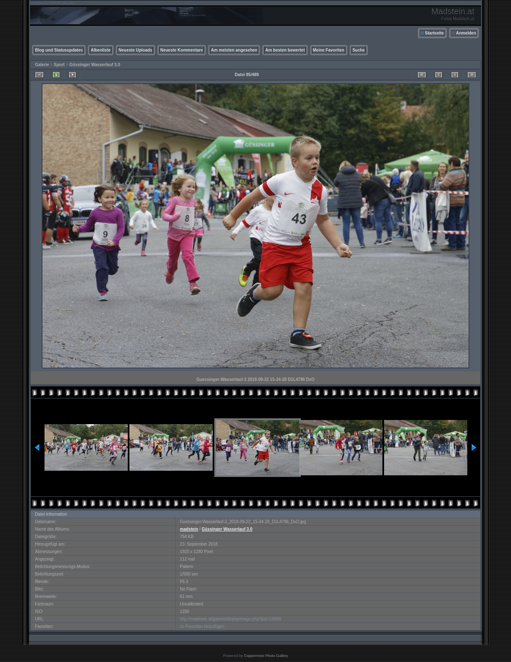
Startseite (434, 33)
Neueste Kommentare (181, 50)
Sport (59, 64)
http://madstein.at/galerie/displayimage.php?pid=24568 (230, 619)
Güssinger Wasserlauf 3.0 (94, 64)
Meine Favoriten (329, 50)
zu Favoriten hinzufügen (202, 626)
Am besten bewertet (285, 50)
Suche (358, 50)
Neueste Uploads (135, 50)
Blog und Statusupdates (59, 50)
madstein (189, 529)
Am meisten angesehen (234, 50)
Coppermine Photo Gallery (266, 656)
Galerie (42, 64)
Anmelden (466, 33)
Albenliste (101, 50)
